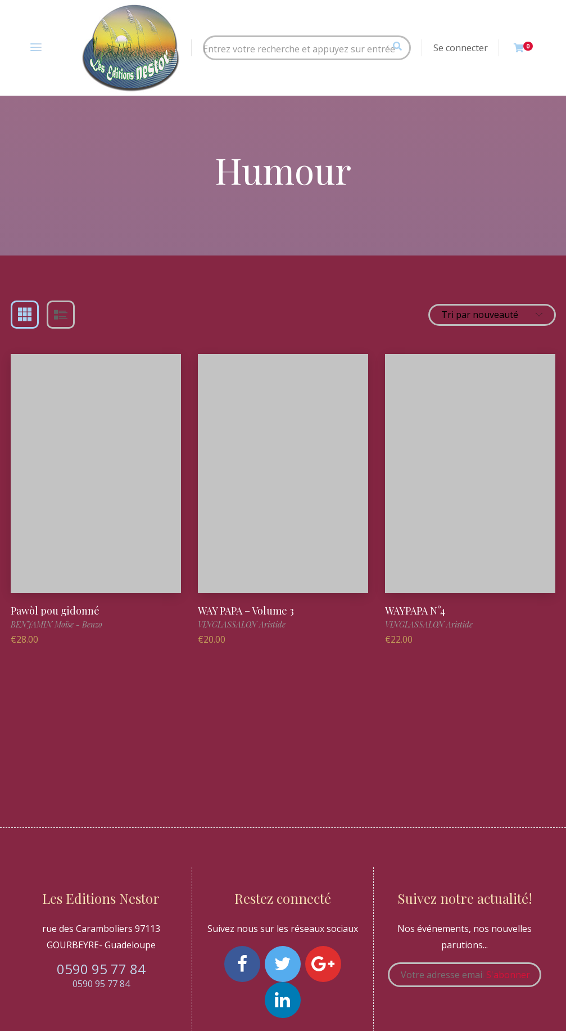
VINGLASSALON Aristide (242, 624)
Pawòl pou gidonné (55, 610)
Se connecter (460, 48)
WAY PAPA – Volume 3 (246, 610)
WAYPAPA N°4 (415, 610)
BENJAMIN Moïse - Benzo (56, 624)
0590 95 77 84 (101, 969)
